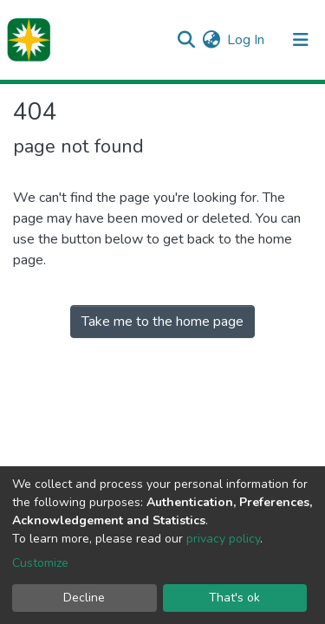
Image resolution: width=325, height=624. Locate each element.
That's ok (234, 597)
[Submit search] (186, 39)
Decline (84, 597)
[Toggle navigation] (300, 40)
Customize (40, 563)
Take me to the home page (162, 321)
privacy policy (223, 538)
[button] (211, 39)
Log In (246, 39)
